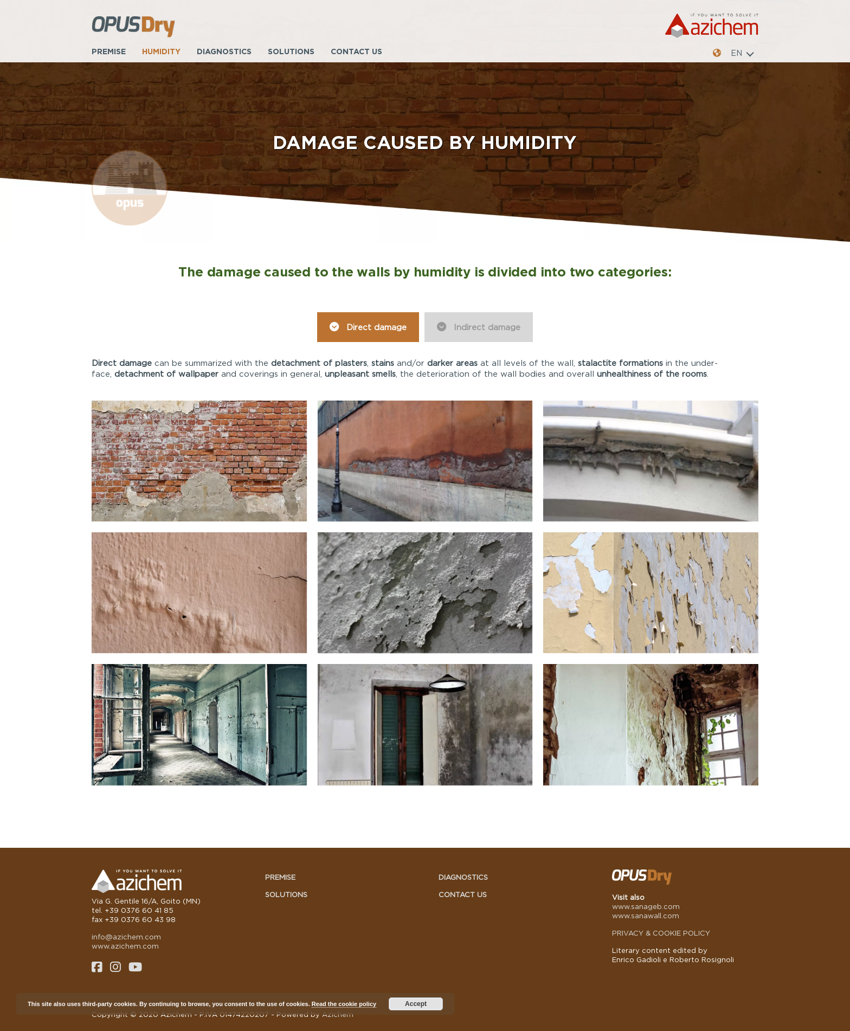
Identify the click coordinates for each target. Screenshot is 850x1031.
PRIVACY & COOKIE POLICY (661, 933)
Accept (416, 1004)
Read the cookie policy (344, 1004)
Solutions (291, 51)
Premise (109, 51)
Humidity (161, 51)
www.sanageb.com (646, 906)
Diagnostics (224, 51)
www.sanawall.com (645, 915)
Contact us (356, 51)
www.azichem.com (125, 946)
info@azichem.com (126, 936)
